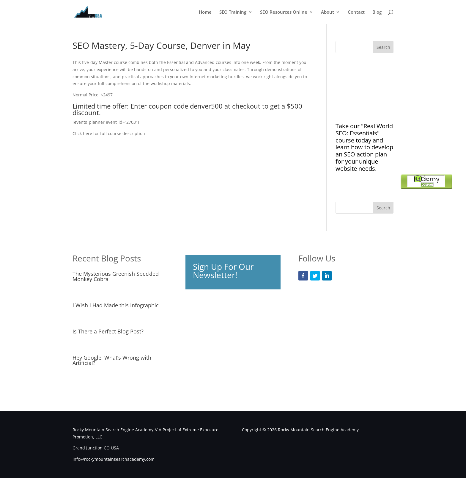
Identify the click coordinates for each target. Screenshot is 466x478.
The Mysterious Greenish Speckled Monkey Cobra (116, 276)
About (327, 12)
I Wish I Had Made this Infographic (116, 305)
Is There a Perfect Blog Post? (108, 331)
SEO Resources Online (283, 12)
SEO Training (232, 12)
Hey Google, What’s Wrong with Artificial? (112, 360)
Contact (356, 12)
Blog (377, 12)
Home (205, 12)
